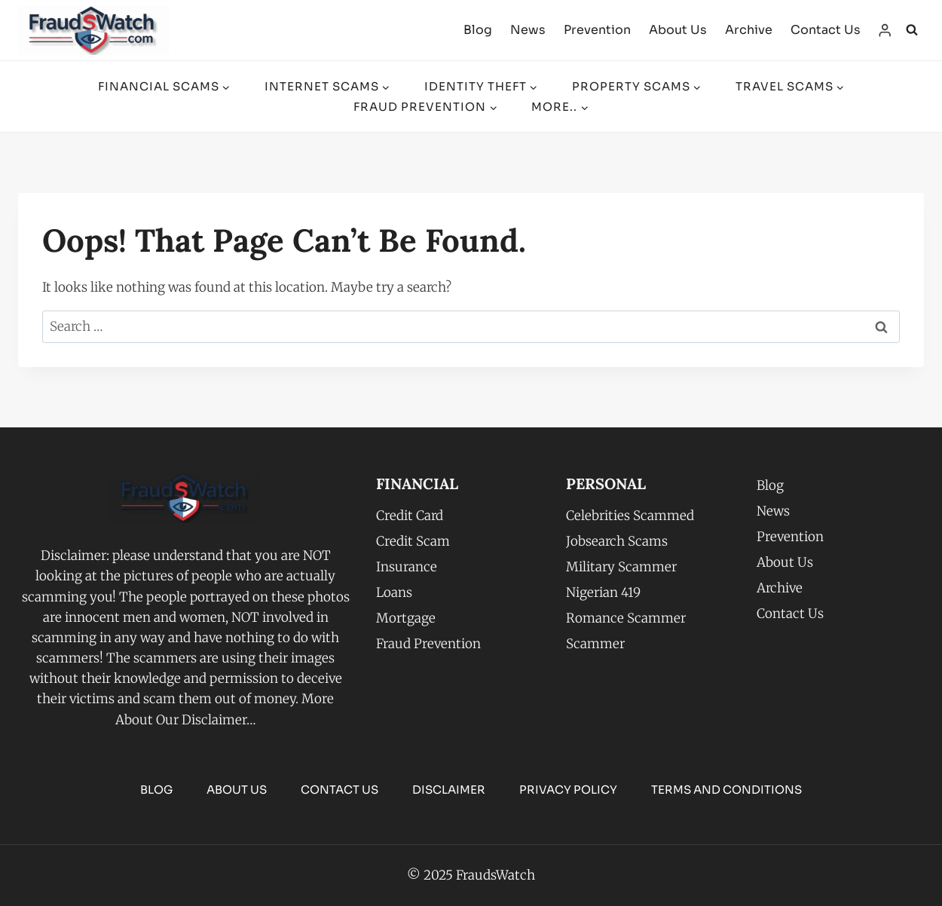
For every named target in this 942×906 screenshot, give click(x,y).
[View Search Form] (912, 30)
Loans (394, 592)
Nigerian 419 (603, 592)
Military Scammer (621, 567)
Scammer (595, 643)
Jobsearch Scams (617, 541)
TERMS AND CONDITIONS (726, 789)
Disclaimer (448, 789)
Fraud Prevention (428, 643)
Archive (748, 30)
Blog (477, 30)
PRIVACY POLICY (568, 789)
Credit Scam (413, 541)
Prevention (597, 30)
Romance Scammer (626, 618)
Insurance (406, 567)
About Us (678, 30)
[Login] (884, 30)
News (528, 30)
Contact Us (826, 30)
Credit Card (409, 515)
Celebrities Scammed (630, 515)
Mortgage (406, 618)
